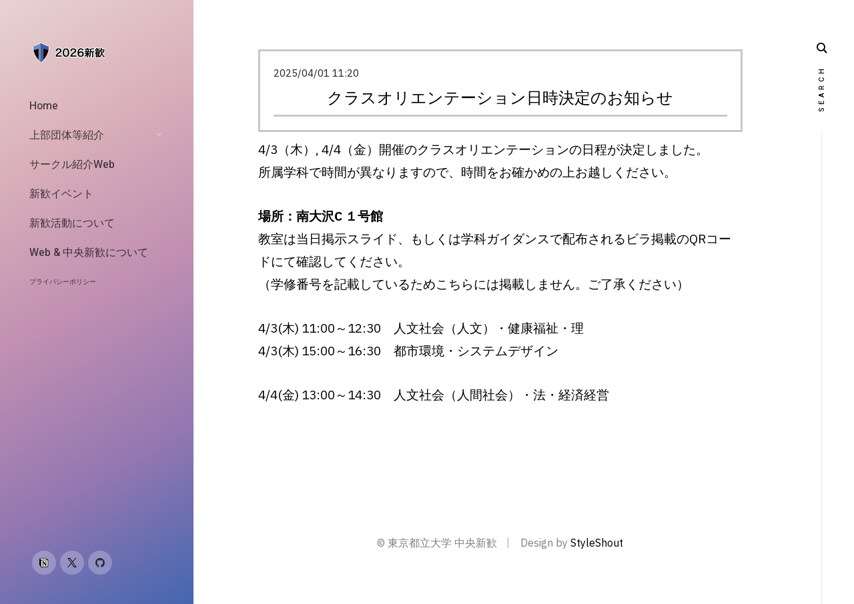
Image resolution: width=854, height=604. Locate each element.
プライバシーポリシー (62, 282)
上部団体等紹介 (66, 135)
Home (43, 106)
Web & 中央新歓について (88, 253)
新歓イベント (61, 194)
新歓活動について (72, 223)
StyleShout (596, 542)
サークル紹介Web (72, 165)
